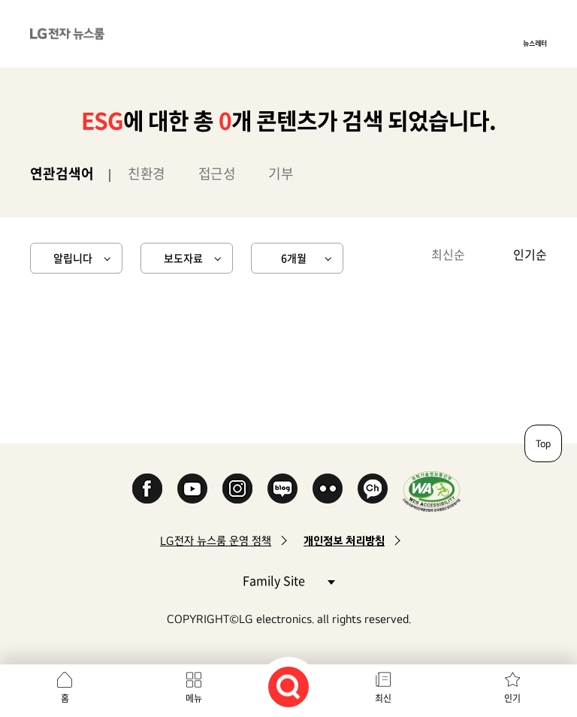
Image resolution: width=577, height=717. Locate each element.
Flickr (328, 488)
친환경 (146, 173)
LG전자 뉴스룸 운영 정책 (215, 541)
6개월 (294, 257)
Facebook (147, 488)
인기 (512, 698)
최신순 (448, 254)
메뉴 (194, 698)
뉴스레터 (535, 42)
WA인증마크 (432, 491)
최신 (383, 698)
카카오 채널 (373, 488)
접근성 (217, 173)
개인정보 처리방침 (344, 541)
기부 (280, 173)
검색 (288, 687)
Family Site (288, 579)
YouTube (192, 488)
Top (543, 443)
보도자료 (183, 257)
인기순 (530, 254)
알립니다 (72, 257)
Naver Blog (282, 488)
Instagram (237, 488)
